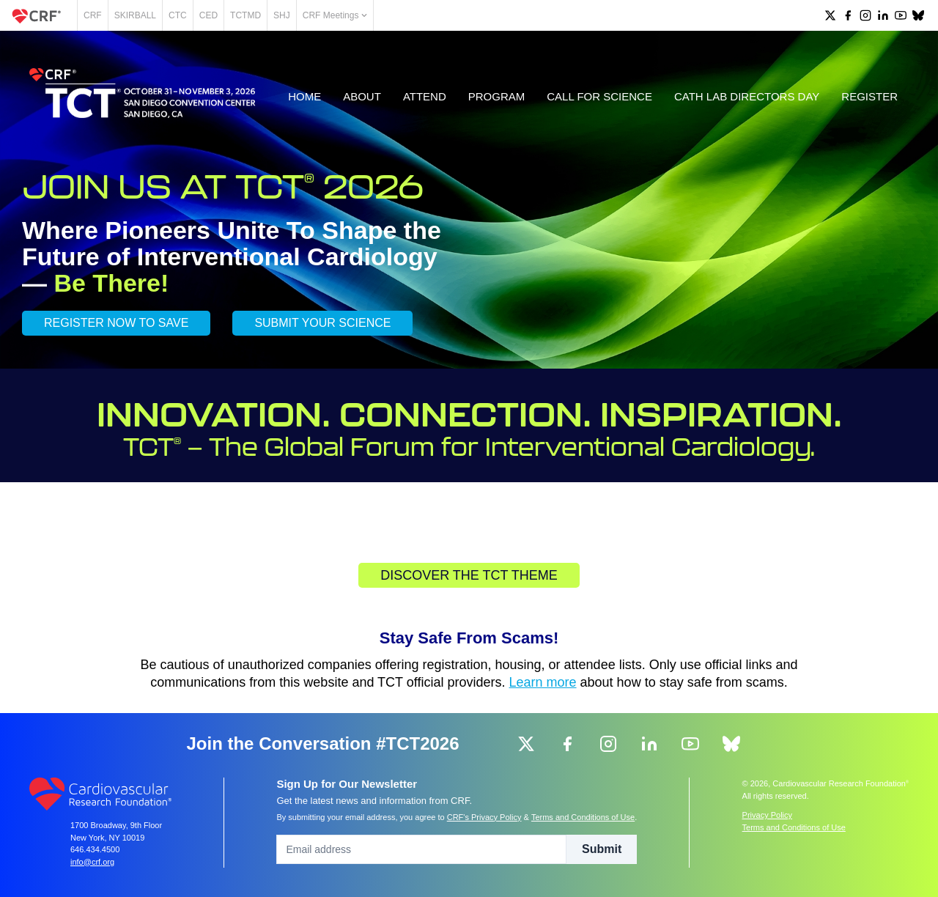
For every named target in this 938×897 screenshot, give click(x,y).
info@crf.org (92, 861)
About (362, 96)
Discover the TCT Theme (469, 575)
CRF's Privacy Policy (484, 817)
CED (208, 15)
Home (304, 96)
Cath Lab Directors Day (746, 96)
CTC (178, 15)
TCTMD (245, 15)
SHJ (281, 15)
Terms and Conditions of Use (583, 817)
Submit (601, 849)
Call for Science (599, 96)
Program (496, 96)
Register (869, 96)
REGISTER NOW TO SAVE (116, 323)
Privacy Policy (767, 815)
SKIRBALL (135, 15)
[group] (830, 15)
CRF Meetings (335, 15)
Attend (424, 96)
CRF (93, 15)
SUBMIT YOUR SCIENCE (322, 323)
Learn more (543, 682)
